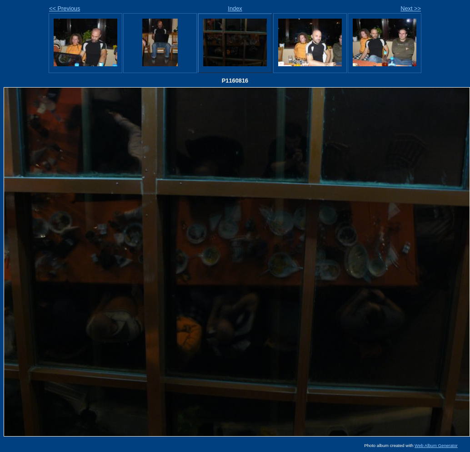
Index (235, 8)
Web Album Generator (436, 445)
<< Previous (64, 8)
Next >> (410, 8)
